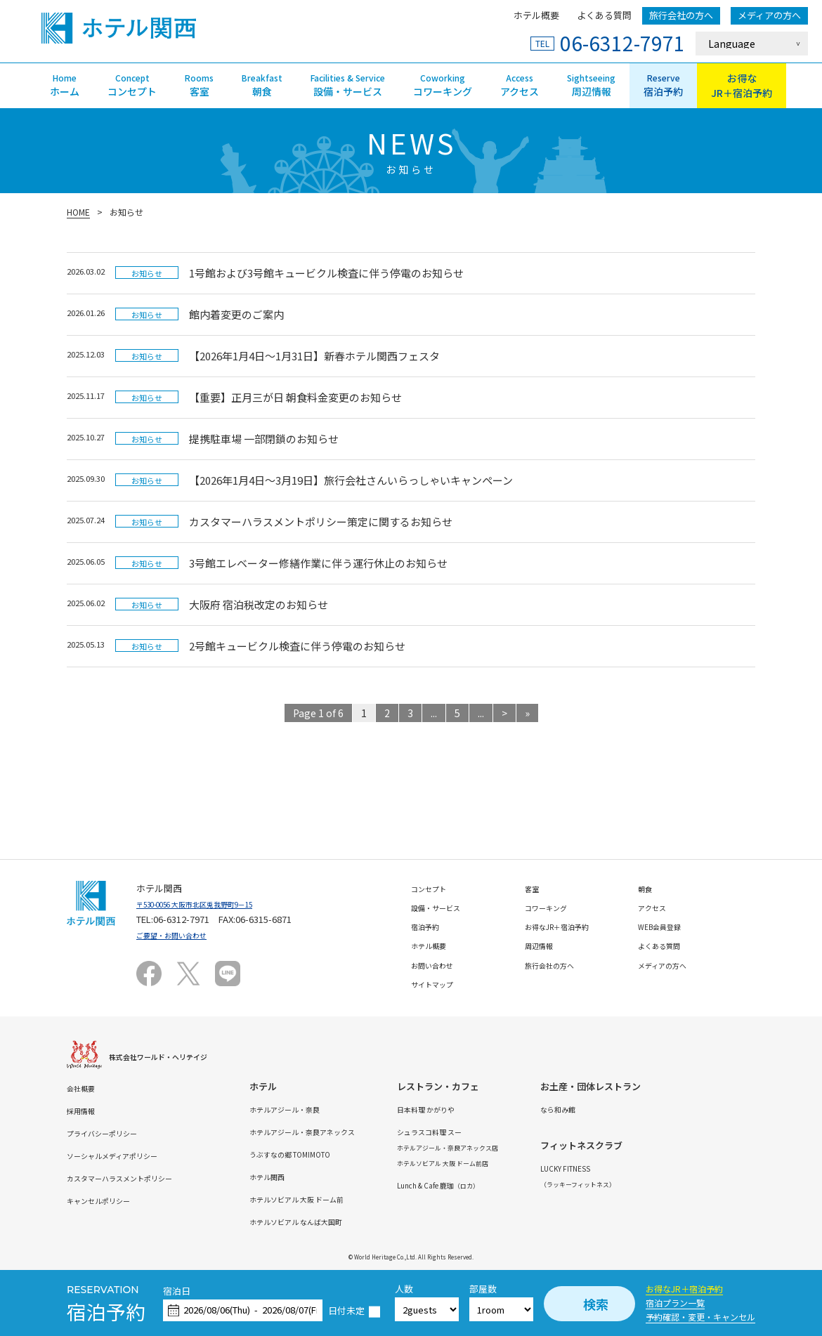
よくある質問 (604, 15)
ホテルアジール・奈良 (324, 1108)
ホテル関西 (302, 1176)
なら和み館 (657, 1108)
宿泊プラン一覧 (675, 1303)
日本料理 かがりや (495, 1108)
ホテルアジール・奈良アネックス (347, 1131)
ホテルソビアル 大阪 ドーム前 (340, 1198)
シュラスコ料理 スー (499, 1131)
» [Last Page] (527, 713)
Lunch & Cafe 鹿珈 (511, 1184)
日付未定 (346, 1311)
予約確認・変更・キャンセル (700, 1317)
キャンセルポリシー (108, 1200)
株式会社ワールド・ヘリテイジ (173, 1056)
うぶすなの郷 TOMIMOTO (331, 1153)
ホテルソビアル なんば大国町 (339, 1221)
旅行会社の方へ (681, 15)
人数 (404, 1289)
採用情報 (85, 1110)
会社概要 (85, 1087)
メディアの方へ (769, 15)
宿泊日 (176, 1291)
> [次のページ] (504, 713)
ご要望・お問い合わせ (182, 934)
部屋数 (483, 1289)
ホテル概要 (536, 15)
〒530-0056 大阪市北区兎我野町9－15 (214, 903)
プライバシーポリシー (112, 1132)
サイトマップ (438, 983)
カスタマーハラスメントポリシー (135, 1177)
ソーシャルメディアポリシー (126, 1155)
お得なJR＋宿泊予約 (684, 1289)
